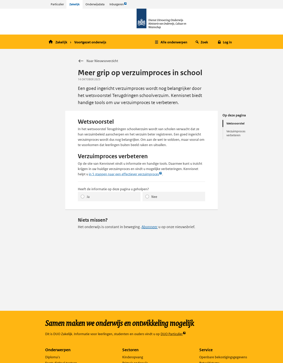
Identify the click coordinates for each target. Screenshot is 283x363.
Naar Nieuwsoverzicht (98, 61)
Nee (154, 197)
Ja (88, 197)
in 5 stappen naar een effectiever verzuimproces (125, 174)
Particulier (57, 4)
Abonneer (150, 227)
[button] (171, 42)
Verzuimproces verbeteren (235, 133)
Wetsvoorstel (235, 123)
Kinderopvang (132, 357)
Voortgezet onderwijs (90, 42)
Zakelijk (74, 4)
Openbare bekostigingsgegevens (223, 357)
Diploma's (52, 357)
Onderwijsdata (95, 4)
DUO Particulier (173, 334)
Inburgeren (118, 5)
